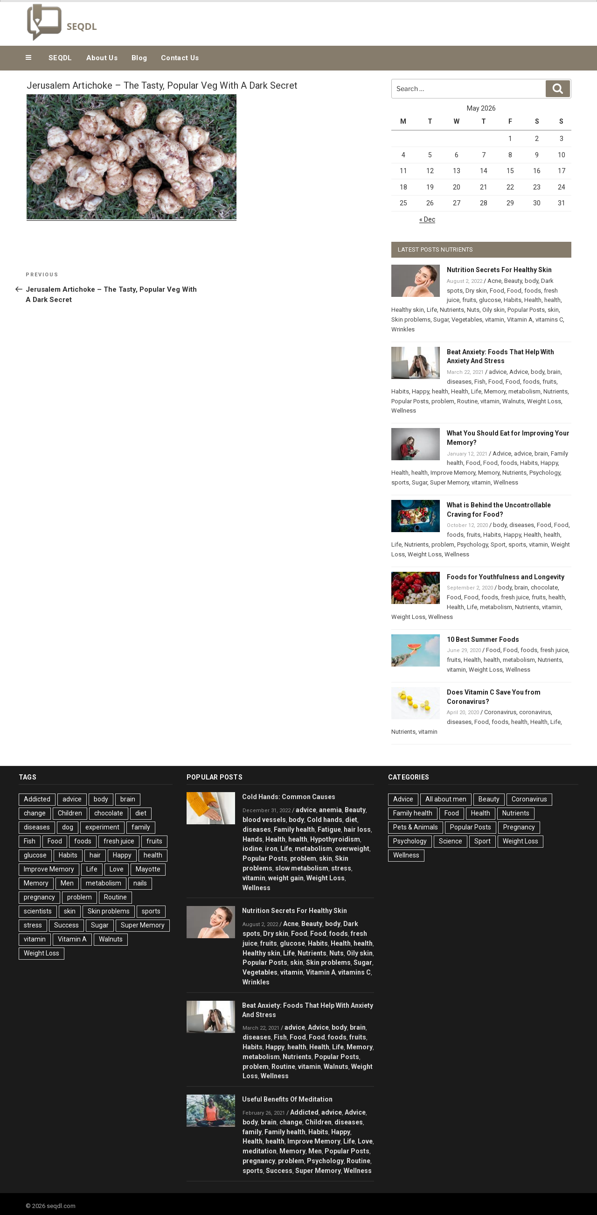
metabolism (524, 391)
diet (140, 813)
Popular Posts (526, 309)
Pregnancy (519, 827)
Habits (512, 299)
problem (442, 401)
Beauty (513, 280)
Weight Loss (544, 401)
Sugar (441, 319)
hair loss (357, 829)
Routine (467, 401)
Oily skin (493, 309)
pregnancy (39, 897)
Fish (480, 381)
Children (70, 813)
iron (271, 848)
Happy (420, 391)
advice (498, 371)
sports (400, 482)
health (552, 299)
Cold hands (324, 819)
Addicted (37, 799)
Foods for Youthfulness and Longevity (505, 577)
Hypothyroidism (335, 839)
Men (67, 883)
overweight (352, 848)
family (141, 827)
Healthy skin (407, 309)
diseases (459, 381)
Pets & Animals (415, 827)
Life (432, 309)
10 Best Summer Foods (483, 639)
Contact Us (180, 58)
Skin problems (410, 319)
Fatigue (329, 829)
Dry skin (476, 290)
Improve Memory (452, 472)
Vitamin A (520, 319)
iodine (252, 848)
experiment (102, 827)
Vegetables (466, 319)
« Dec (427, 219)
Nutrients (452, 309)
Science (450, 841)
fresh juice (515, 597)
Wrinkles (403, 329)
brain (554, 371)
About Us (102, 58)
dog (67, 827)
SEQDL (60, 58)
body (531, 280)
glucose (490, 299)
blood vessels (264, 819)
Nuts (473, 309)
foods (532, 290)
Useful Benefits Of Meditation (287, 1099)
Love (117, 869)
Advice (518, 371)
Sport (498, 544)
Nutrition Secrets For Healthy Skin (499, 270)
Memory (495, 391)
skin (553, 309)
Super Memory (449, 482)
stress (33, 925)
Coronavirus (500, 712)
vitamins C (549, 319)
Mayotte (148, 869)
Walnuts (513, 401)
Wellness (403, 410)
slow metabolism (301, 868)
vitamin (494, 319)
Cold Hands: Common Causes (288, 797)
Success (66, 925)
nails (140, 883)
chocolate (544, 587)
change (35, 813)
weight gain (286, 878)
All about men (445, 799)
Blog (139, 58)
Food (497, 290)
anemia (330, 810)
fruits (469, 299)
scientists (38, 911)
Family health (294, 829)
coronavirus (535, 712)
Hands (253, 839)
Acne (494, 280)
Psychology (544, 472)
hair (95, 855)
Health (532, 299)
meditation (260, 1151)
